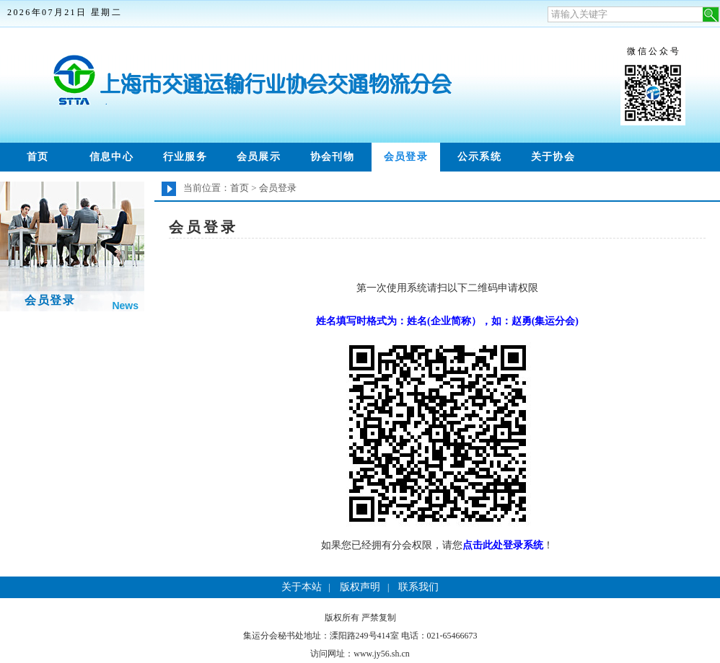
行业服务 (185, 156)
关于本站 (301, 587)
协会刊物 (332, 156)
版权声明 (360, 587)
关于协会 (553, 156)
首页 (38, 156)
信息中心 (111, 156)
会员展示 (259, 156)
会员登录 (406, 156)
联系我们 (418, 587)
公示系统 (479, 156)
